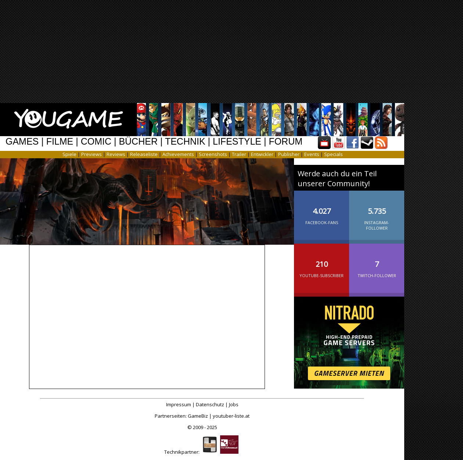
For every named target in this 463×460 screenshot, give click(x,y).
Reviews (116, 154)
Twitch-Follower (376, 263)
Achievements (178, 154)
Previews (91, 154)
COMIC (96, 141)
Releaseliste (144, 154)
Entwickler (262, 154)
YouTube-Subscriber (321, 263)
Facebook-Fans (321, 210)
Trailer (239, 154)
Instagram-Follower (376, 213)
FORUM (285, 141)
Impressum (178, 404)
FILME (59, 141)
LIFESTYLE (237, 141)
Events (311, 154)
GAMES (22, 141)
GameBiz (198, 416)
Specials (333, 154)
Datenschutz (210, 404)
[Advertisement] (226, 51)
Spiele (69, 154)
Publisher (288, 154)
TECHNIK (185, 141)
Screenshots (213, 154)
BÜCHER (138, 141)
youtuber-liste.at (231, 416)
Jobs (233, 404)
